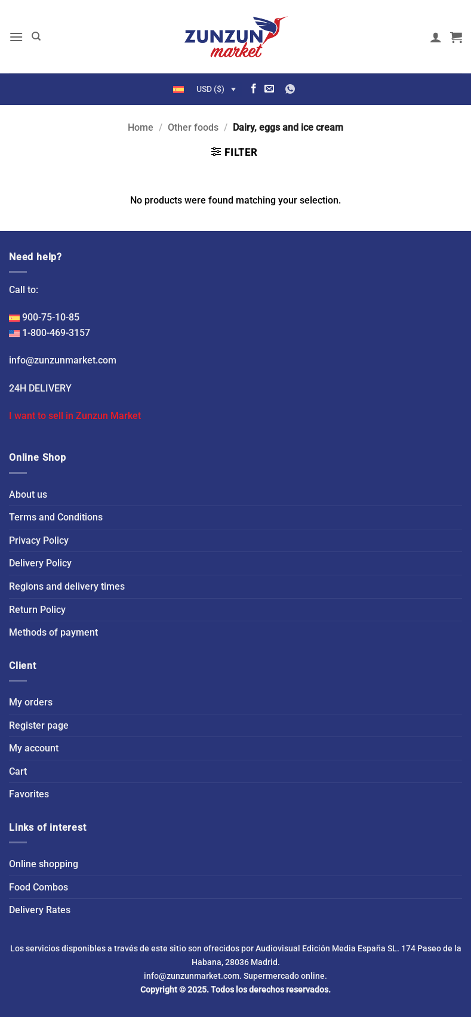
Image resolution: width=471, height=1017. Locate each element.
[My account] (436, 37)
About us (28, 494)
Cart (18, 771)
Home (140, 127)
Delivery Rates (39, 910)
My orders (31, 702)
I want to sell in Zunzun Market (75, 415)
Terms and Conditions (56, 517)
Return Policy (37, 609)
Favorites (29, 794)
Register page (39, 725)
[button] (16, 36)
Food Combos (38, 887)
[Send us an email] (269, 89)
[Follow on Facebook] (253, 89)
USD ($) (210, 89)
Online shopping (43, 864)
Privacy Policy (39, 540)
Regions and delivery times (67, 586)
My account (34, 748)
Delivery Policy (40, 563)
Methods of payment (53, 632)
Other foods (193, 127)
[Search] (36, 36)
